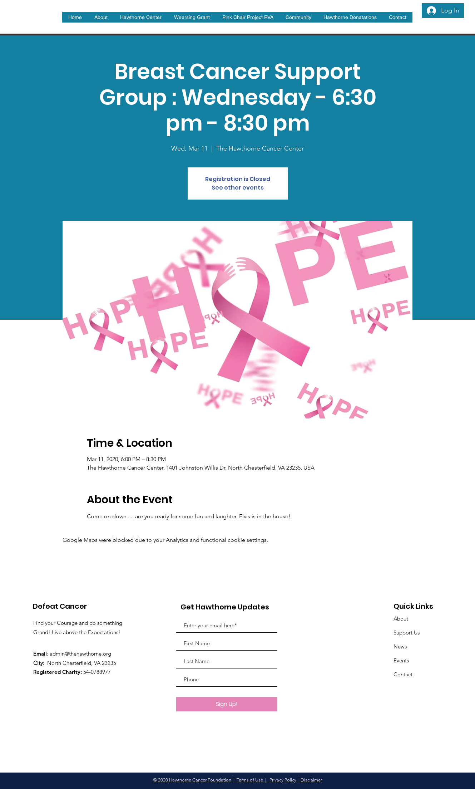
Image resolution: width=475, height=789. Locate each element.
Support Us (407, 632)
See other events (238, 187)
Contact (403, 674)
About (401, 618)
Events (401, 660)
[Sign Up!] (226, 704)
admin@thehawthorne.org (80, 653)
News (400, 646)
